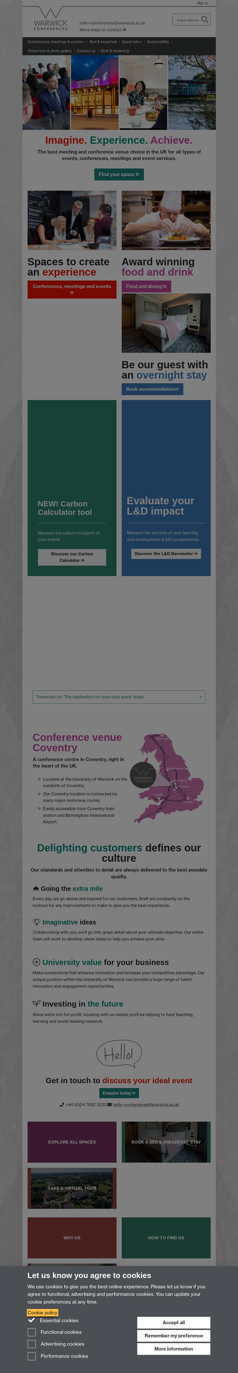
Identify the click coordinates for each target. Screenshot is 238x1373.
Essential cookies (53, 1320)
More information (173, 1349)
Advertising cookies (56, 1344)
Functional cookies (55, 1332)
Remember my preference (174, 1336)
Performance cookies (58, 1356)
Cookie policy (43, 1313)
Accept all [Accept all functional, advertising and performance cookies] (174, 1323)
